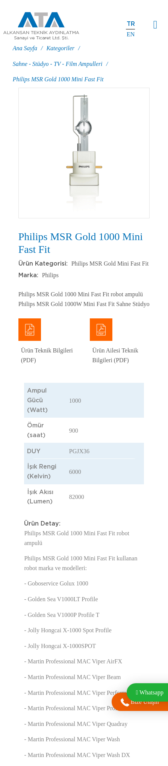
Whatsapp (149, 692)
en (131, 34)
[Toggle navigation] (155, 24)
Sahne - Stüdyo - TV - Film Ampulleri (58, 64)
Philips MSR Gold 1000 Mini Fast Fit (58, 79)
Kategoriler (60, 48)
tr (131, 23)
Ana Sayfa (25, 48)
